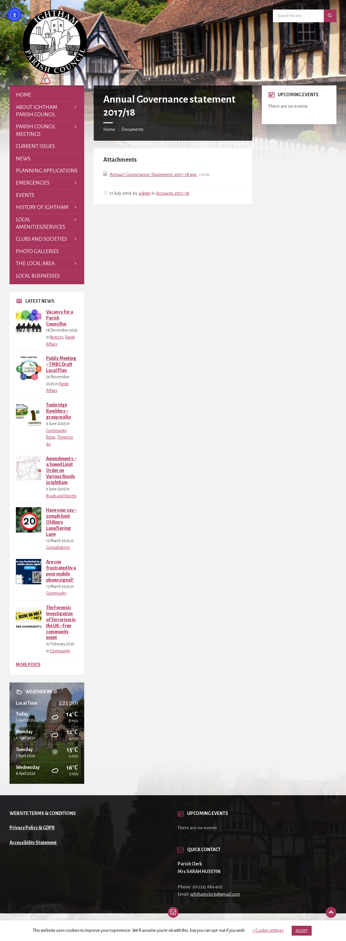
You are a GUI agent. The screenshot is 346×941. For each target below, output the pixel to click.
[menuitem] (47, 95)
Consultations (58, 547)
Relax (50, 437)
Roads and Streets (61, 496)
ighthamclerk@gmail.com (215, 894)
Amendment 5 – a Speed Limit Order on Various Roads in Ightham (61, 470)
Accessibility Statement (33, 842)
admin (145, 193)
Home (109, 129)
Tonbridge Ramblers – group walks (58, 411)
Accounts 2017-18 (172, 193)
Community (56, 430)
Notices (56, 337)
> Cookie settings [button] (268, 930)
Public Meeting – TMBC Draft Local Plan (61, 364)
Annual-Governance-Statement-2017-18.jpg (153, 174)
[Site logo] (55, 73)
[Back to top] (331, 912)
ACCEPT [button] (301, 931)
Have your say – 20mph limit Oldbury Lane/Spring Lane (61, 522)
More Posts (28, 664)
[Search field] (304, 16)
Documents (132, 129)
